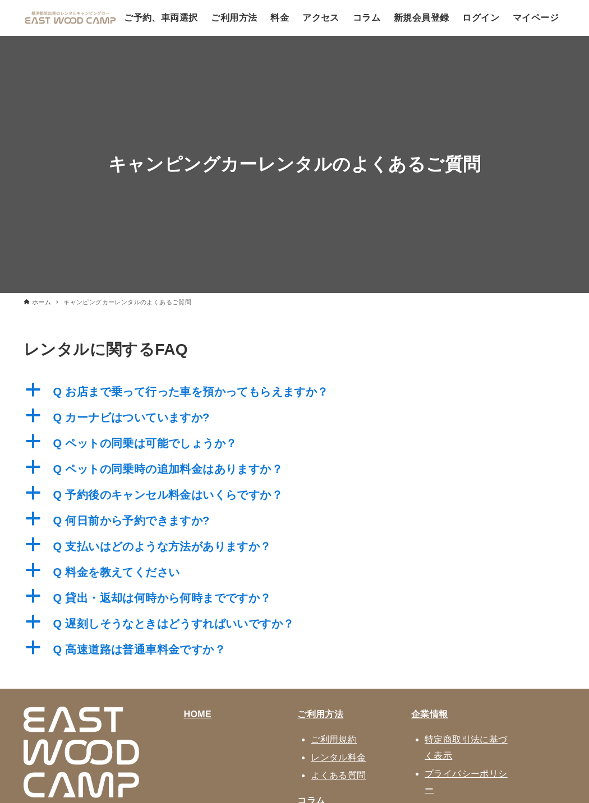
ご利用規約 (334, 739)
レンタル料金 (338, 757)
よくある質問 (338, 775)
